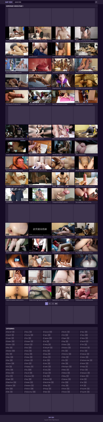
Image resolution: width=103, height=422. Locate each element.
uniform (85, 357)
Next (56, 303)
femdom (29, 360)
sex (65, 382)
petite (66, 357)
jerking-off (48, 348)
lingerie (47, 373)
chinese (10, 373)
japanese (48, 338)
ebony (29, 332)
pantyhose (67, 348)
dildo (10, 392)
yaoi (84, 382)
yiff (84, 385)
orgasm (66, 338)
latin (47, 360)
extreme (29, 344)
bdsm (10, 357)
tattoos (85, 338)
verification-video (87, 360)
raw (65, 363)
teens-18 (85, 341)
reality (66, 370)
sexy (65, 385)
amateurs (11, 344)
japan (47, 335)
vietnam (85, 363)
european (29, 341)
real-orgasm (67, 367)
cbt (9, 367)
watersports (86, 373)
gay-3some (30, 376)
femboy (29, 357)
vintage (85, 367)
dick (10, 389)
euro (28, 338)
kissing (47, 354)
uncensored (86, 348)
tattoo (85, 335)
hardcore (29, 389)
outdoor (66, 344)
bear (10, 360)
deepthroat (11, 385)
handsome (30, 385)
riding (66, 376)
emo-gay (29, 335)
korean (47, 357)
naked (47, 392)
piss (65, 360)
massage (47, 389)
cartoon (10, 363)
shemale (66, 392)
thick (84, 344)
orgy (65, 341)
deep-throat (11, 382)
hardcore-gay (31, 392)
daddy (10, 379)
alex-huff (10, 332)
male (47, 376)
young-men (86, 392)
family (29, 351)
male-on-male (49, 382)
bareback (11, 351)
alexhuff (10, 335)
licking (47, 370)
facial (29, 348)
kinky (47, 351)
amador (10, 338)
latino (47, 363)
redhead (66, 373)
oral (65, 335)
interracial (48, 332)
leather (47, 367)
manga (47, 385)
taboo (84, 332)
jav (46, 341)
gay (29, 370)
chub (10, 376)
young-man (86, 389)
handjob (29, 382)
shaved (66, 389)
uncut (84, 351)
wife (84, 379)
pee (65, 351)
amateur (10, 341)
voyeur (85, 370)
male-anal (48, 379)
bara (9, 348)
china (10, 370)
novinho (66, 332)
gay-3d (29, 373)
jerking (47, 344)
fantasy (29, 354)
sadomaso (67, 379)
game (29, 363)
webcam (85, 376)
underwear (85, 354)
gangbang (29, 367)
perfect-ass (67, 354)
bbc (9, 354)
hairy (28, 379)
